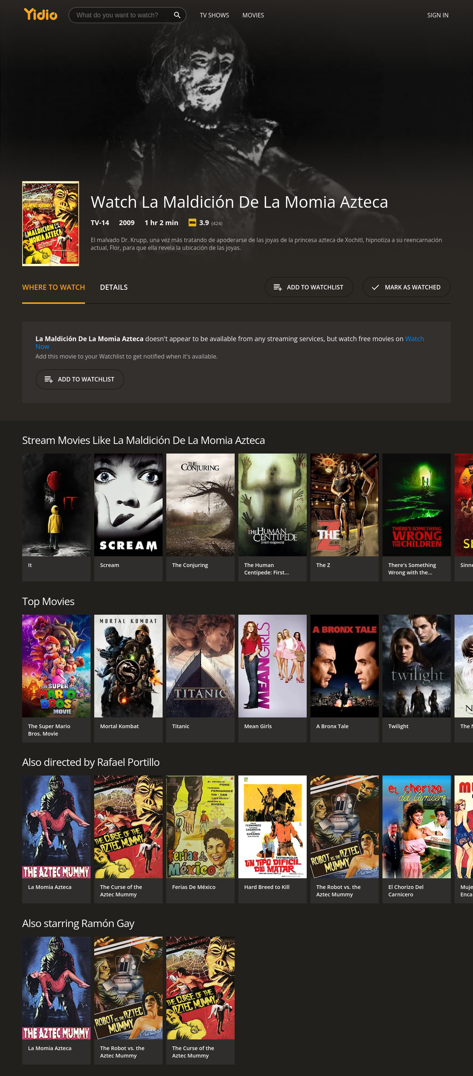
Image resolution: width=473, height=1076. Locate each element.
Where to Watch (53, 287)
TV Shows (214, 15)
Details (113, 287)
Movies (253, 15)
